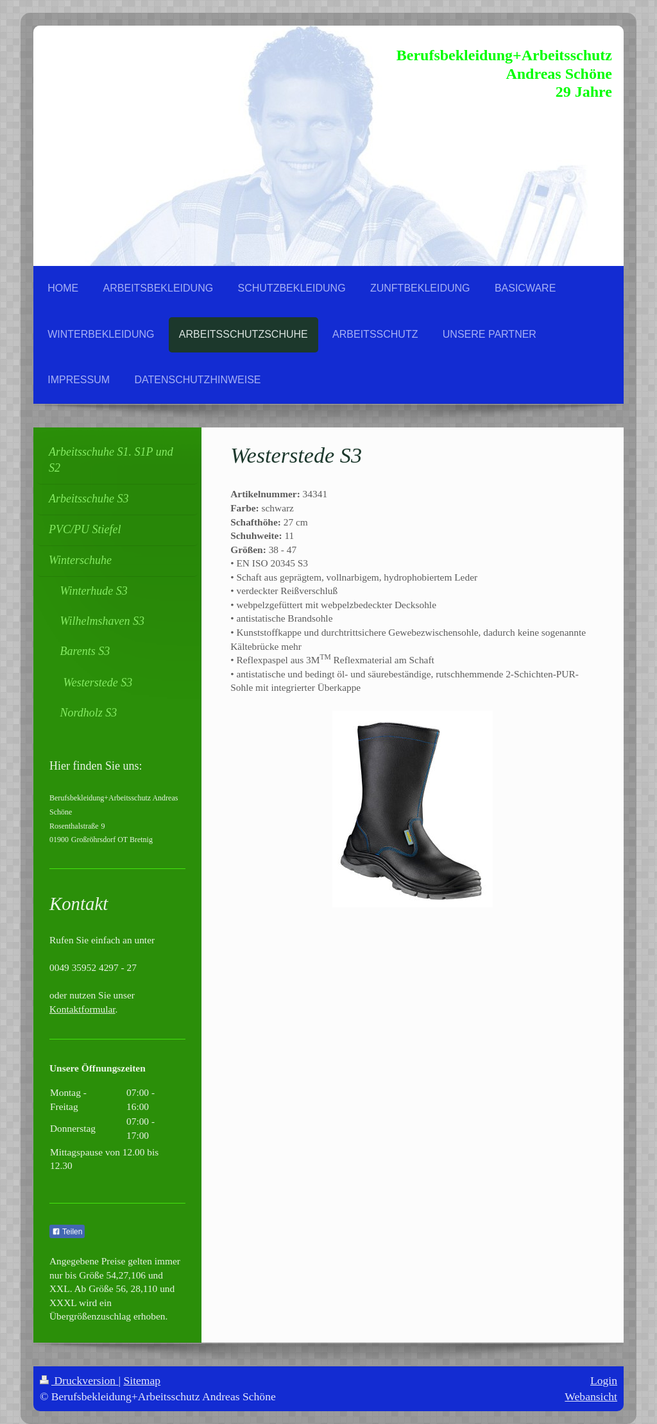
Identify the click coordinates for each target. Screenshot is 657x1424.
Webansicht (591, 1396)
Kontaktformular (82, 1009)
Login (603, 1380)
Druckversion (79, 1380)
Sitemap (142, 1380)
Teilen (67, 1231)
